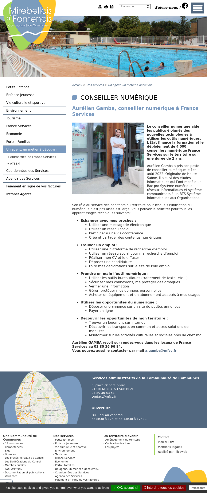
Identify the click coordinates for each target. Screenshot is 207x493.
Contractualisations (117, 443)
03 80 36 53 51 (103, 392)
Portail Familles (18, 142)
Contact (163, 437)
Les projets (112, 447)
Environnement (18, 110)
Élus (7, 450)
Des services (95, 85)
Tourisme (13, 118)
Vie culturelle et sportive (26, 103)
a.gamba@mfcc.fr (161, 351)
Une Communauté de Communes (20, 437)
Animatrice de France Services (33, 157)
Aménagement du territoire (122, 439)
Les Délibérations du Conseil (23, 461)
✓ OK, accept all (125, 487)
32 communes (14, 443)
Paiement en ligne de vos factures (33, 186)
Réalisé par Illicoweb (172, 451)
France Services (18, 126)
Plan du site (166, 442)
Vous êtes (11, 476)
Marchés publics (15, 465)
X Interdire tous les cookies (164, 487)
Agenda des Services (23, 178)
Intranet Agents (18, 194)
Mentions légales (170, 447)
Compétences (14, 447)
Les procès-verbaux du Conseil (24, 457)
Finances (10, 454)
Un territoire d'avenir (121, 436)
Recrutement (13, 468)
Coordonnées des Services (27, 171)
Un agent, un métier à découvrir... (33, 149)
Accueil (77, 85)
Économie (14, 134)
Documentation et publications (25, 472)
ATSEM (15, 163)
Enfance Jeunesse (20, 95)
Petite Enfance (17, 87)
